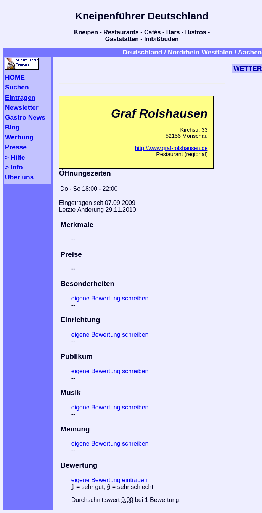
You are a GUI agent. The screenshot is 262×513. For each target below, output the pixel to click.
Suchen (17, 87)
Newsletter (22, 107)
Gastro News (25, 117)
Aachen (250, 52)
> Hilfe (15, 157)
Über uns (19, 177)
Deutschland (142, 52)
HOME (15, 77)
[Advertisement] (142, 68)
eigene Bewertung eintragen (109, 480)
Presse (16, 147)
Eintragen (20, 97)
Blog (12, 127)
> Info (14, 167)
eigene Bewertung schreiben (110, 298)
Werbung (19, 137)
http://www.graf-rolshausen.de (171, 148)
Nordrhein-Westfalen (200, 52)
